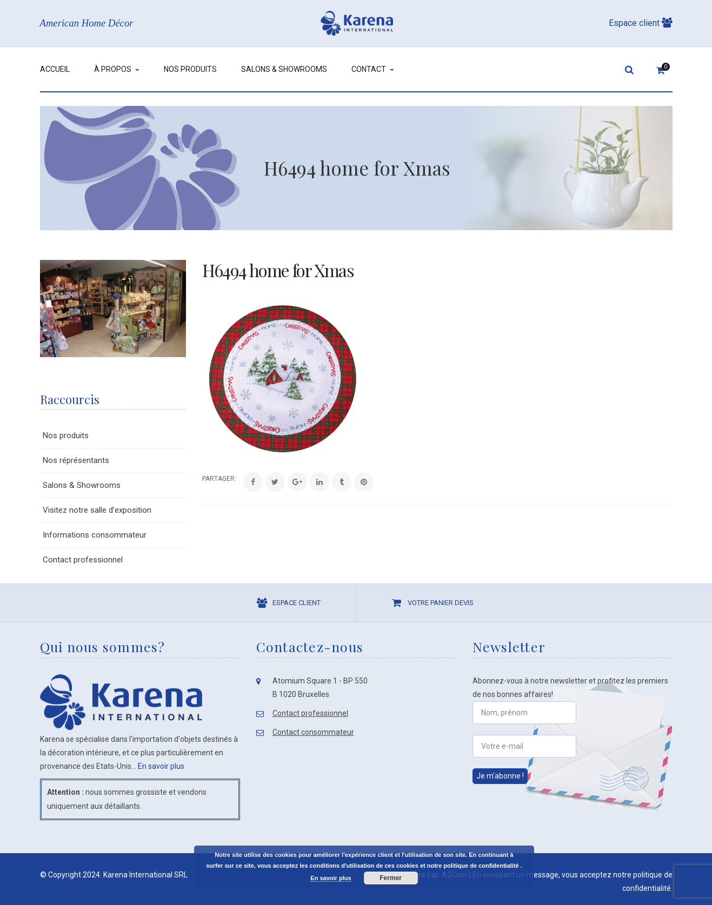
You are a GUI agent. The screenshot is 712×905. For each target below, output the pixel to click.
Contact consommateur (313, 732)
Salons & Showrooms (82, 485)
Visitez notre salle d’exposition (97, 510)
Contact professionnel (83, 560)
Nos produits (66, 435)
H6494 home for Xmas (278, 269)
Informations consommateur (95, 535)
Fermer (391, 878)
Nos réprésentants (76, 460)
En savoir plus (161, 766)
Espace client (641, 23)
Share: (202, 478)
